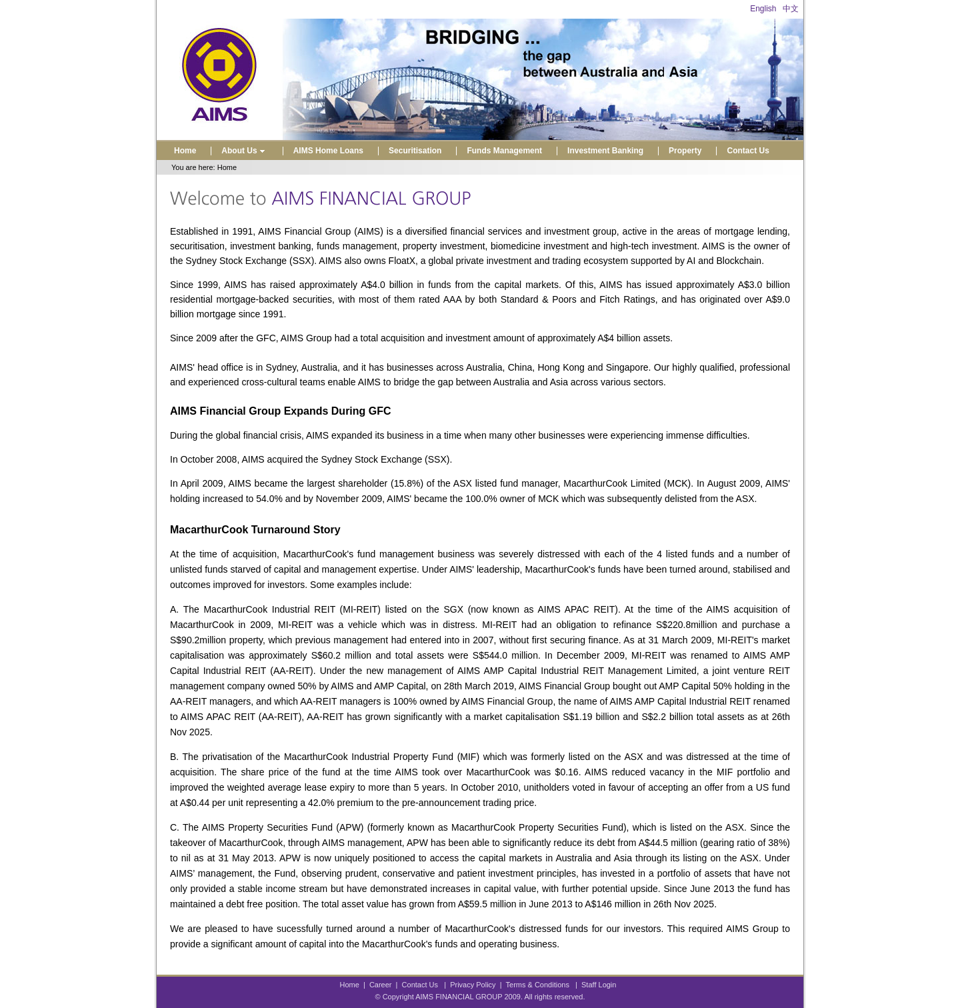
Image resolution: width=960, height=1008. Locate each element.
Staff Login (598, 985)
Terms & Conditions (537, 985)
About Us (244, 150)
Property (685, 150)
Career (380, 985)
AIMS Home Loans (328, 150)
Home (185, 150)
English (763, 8)
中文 (791, 8)
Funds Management (504, 150)
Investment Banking (605, 150)
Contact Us (748, 150)
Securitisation (415, 150)
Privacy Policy (472, 985)
